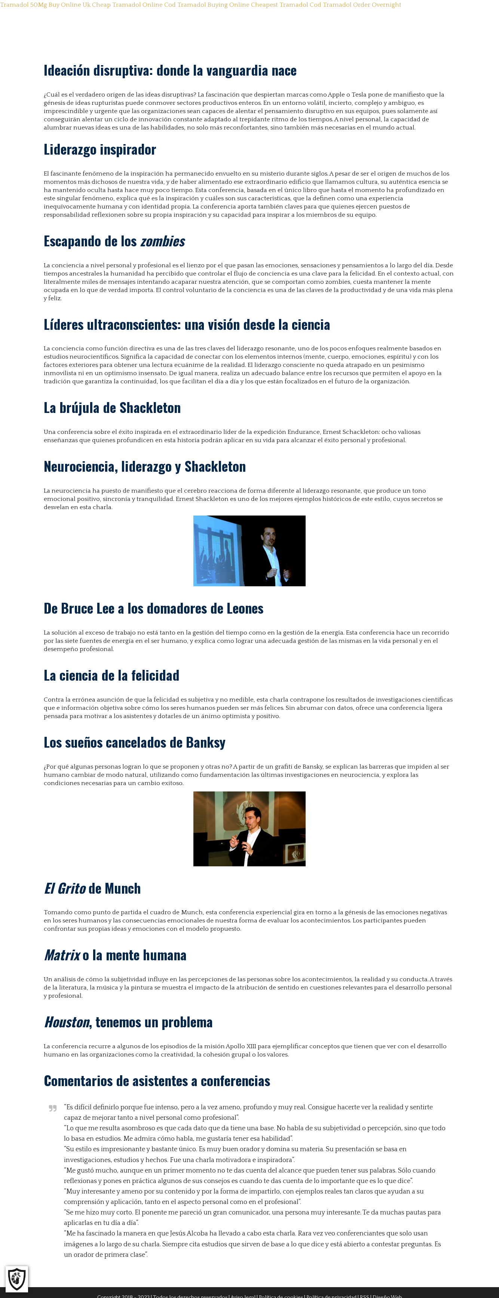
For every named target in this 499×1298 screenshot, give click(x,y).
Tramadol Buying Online (213, 4)
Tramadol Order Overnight (362, 4)
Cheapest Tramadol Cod (286, 4)
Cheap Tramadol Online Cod (134, 4)
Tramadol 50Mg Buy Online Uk (45, 4)
